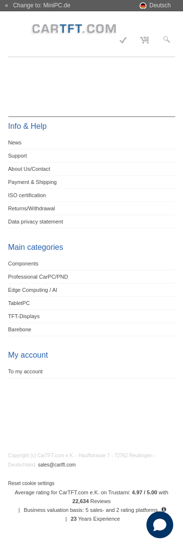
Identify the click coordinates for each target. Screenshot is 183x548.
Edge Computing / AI (33, 290)
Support (17, 156)
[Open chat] (159, 524)
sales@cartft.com (57, 464)
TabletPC (19, 303)
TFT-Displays (24, 316)
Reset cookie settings (31, 483)
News (15, 142)
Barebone (20, 329)
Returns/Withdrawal (31, 208)
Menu (21, 27)
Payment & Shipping (32, 182)
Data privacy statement (35, 221)
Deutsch (160, 5)
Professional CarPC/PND (38, 277)
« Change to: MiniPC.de (37, 5)
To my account (25, 371)
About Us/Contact (29, 169)
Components (23, 263)
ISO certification (27, 195)
